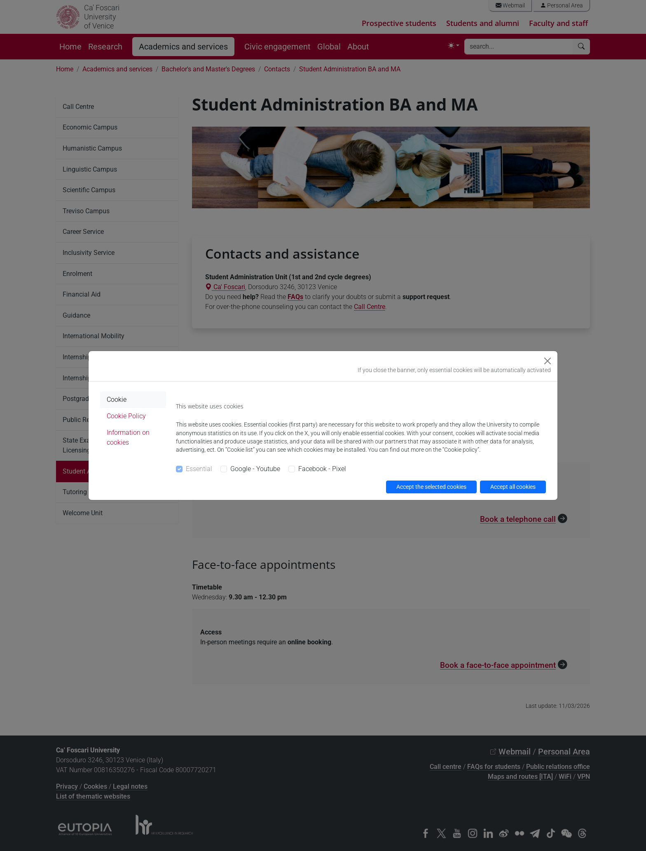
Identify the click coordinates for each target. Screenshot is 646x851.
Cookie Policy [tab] (126, 416)
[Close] (547, 361)
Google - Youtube (255, 469)
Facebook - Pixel (322, 469)
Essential (199, 469)
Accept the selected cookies (431, 486)
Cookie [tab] (116, 399)
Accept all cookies (513, 486)
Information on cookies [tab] (128, 437)
